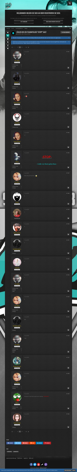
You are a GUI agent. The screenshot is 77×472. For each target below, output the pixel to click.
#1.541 (67, 51)
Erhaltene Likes (15, 65)
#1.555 (67, 316)
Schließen (73, 470)
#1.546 (67, 152)
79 (21, 47)
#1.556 (67, 335)
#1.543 (67, 93)
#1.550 (67, 223)
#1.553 (67, 275)
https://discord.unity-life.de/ (37, 37)
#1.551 (67, 240)
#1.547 (67, 173)
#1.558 (67, 373)
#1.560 (67, 414)
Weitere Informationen (68, 470)
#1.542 (67, 73)
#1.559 (67, 393)
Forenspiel (9, 451)
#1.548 (67, 193)
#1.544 (67, 113)
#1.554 (67, 296)
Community (15, 451)
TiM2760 (19, 34)
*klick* (25, 43)
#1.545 (67, 132)
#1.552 (67, 258)
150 (26, 47)
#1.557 (67, 357)
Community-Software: (38, 468)
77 (17, 47)
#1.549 (67, 209)
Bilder (14, 68)
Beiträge (14, 66)
